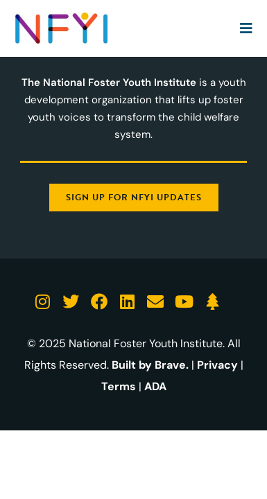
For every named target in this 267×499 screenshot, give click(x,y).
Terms (118, 386)
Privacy (217, 365)
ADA (155, 386)
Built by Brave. (150, 365)
